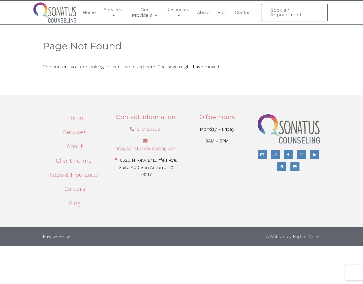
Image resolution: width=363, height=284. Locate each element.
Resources (177, 9)
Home (89, 12)
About (203, 12)
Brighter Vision (306, 236)
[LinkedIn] (314, 154)
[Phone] (275, 154)
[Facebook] (288, 154)
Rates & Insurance (74, 174)
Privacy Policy (56, 236)
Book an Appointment (286, 12)
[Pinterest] (281, 166)
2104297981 (149, 129)
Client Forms (75, 160)
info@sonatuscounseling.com (145, 148)
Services (113, 9)
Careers (74, 188)
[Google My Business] (294, 166)
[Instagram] (301, 154)
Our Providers (142, 12)
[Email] (262, 154)
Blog (222, 12)
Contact (243, 12)
